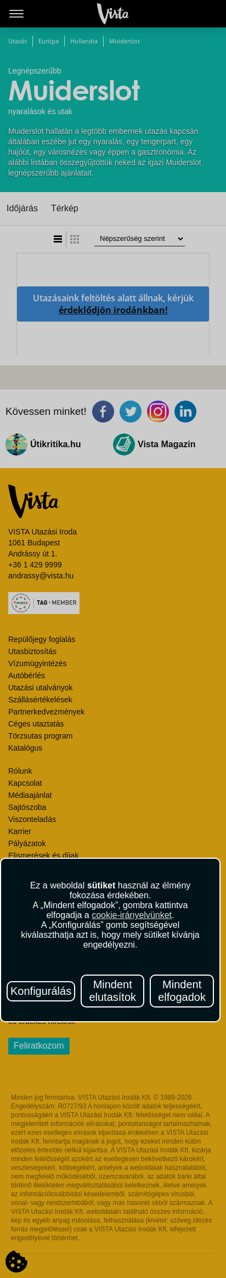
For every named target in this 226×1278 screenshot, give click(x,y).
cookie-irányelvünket (132, 915)
